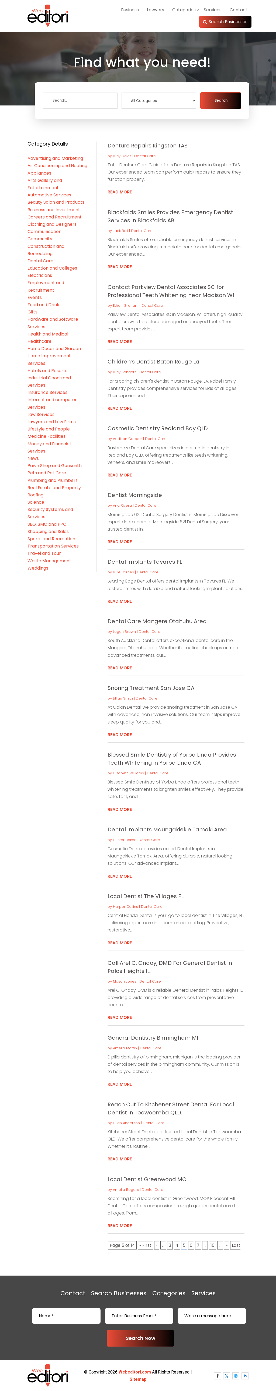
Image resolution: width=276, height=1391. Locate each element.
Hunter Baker (124, 839)
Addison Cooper (127, 438)
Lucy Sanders (124, 372)
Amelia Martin (125, 1048)
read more (120, 192)
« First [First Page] (145, 1245)
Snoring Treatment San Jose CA (151, 688)
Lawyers (155, 10)
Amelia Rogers (126, 1189)
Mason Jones (124, 981)
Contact (238, 10)
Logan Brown (124, 631)
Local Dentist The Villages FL (146, 896)
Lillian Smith (123, 698)
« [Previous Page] (157, 1245)
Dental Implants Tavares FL (145, 562)
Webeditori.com (135, 1372)
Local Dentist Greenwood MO (147, 1179)
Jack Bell (120, 230)
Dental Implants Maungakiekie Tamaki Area (167, 829)
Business (130, 10)
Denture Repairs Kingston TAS (148, 145)
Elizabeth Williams (128, 773)
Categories (184, 10)
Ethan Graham (126, 305)
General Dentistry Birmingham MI (153, 1038)
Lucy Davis (122, 155)
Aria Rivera (122, 505)
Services (213, 10)
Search (221, 100)
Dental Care (145, 155)
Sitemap (138, 1379)
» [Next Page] (226, 1245)
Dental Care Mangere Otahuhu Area (157, 621)
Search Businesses (228, 22)
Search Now (140, 1338)
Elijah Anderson (126, 1122)
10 (213, 1245)
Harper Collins (125, 906)
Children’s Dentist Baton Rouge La (153, 361)
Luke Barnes (123, 572)
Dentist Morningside (135, 495)
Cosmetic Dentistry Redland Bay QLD (158, 428)
